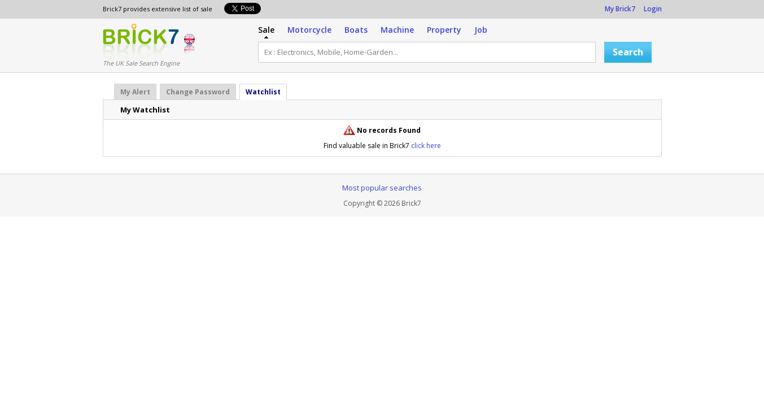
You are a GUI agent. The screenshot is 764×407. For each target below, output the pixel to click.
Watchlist (263, 92)
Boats (356, 29)
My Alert (135, 92)
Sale (266, 29)
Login (653, 9)
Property (444, 29)
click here (426, 145)
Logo (141, 41)
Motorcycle (309, 29)
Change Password (198, 92)
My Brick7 (620, 9)
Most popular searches (382, 188)
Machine (397, 29)
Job (480, 29)
